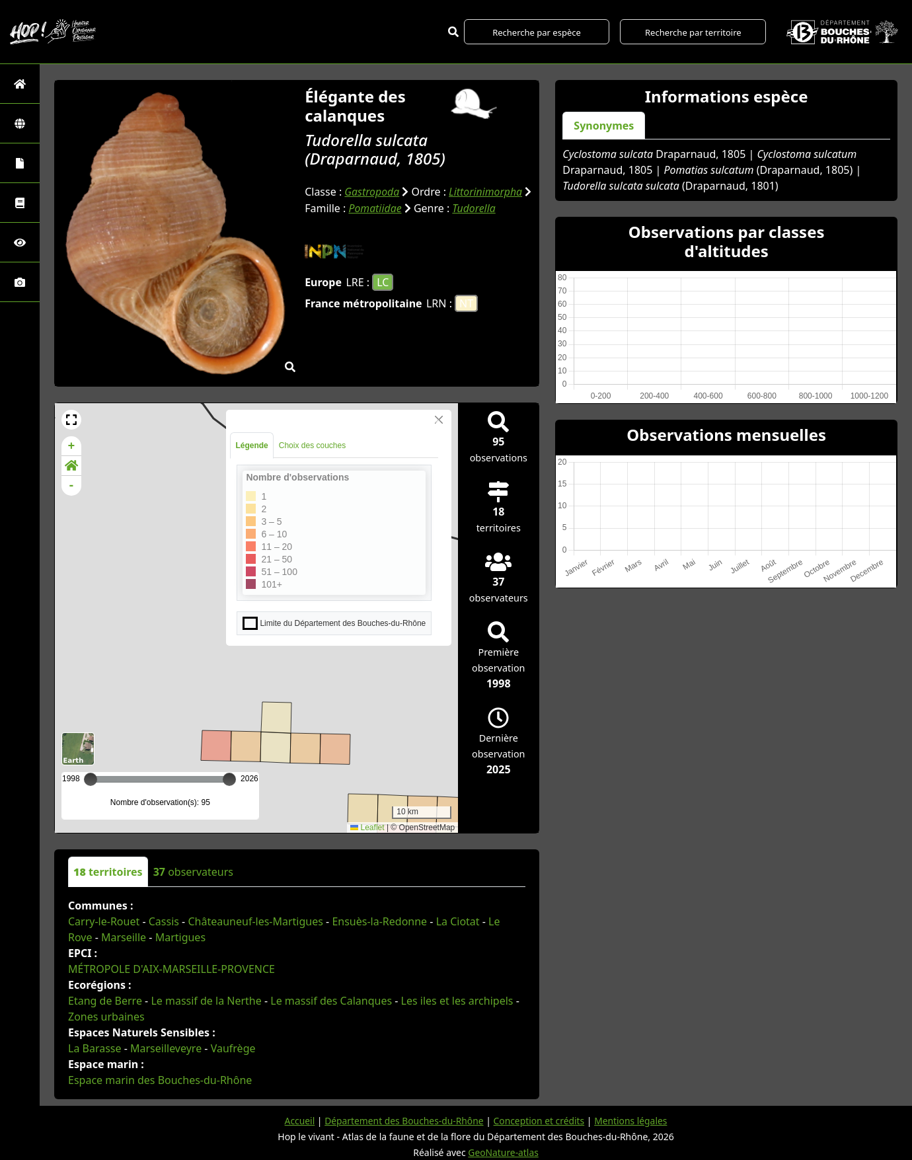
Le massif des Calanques (331, 1000)
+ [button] (71, 446)
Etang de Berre (105, 1000)
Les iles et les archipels (457, 1000)
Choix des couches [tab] (312, 445)
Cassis (164, 921)
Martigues (180, 937)
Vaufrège (233, 1048)
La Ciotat (458, 921)
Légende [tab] (251, 445)
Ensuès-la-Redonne (379, 921)
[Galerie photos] (20, 281)
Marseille (123, 937)
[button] (71, 420)
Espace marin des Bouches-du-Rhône (160, 1080)
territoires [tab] (108, 872)
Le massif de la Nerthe (206, 1000)
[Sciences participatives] (20, 242)
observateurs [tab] (193, 872)
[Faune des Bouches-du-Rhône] (20, 202)
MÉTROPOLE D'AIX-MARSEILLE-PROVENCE (171, 969)
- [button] (71, 486)
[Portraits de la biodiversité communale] (20, 162)
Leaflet (367, 827)
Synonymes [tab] (604, 125)
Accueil (297, 1120)
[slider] (229, 779)
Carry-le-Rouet (103, 921)
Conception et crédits (540, 1120)
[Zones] (20, 123)
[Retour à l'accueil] (20, 83)
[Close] (439, 420)
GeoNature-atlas (503, 1152)
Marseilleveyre (166, 1048)
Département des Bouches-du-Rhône (403, 1120)
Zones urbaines (106, 1016)
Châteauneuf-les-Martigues (255, 921)
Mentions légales (632, 1120)
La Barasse (95, 1048)
